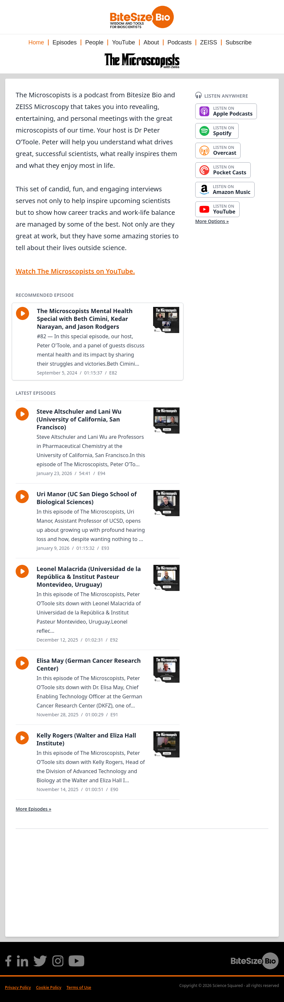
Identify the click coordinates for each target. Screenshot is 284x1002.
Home (36, 42)
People (94, 42)
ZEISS (208, 42)
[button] (22, 313)
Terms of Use (79, 987)
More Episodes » (33, 809)
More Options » (212, 221)
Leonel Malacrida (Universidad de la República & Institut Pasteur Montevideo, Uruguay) (89, 576)
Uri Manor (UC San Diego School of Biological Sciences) (86, 498)
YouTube (123, 42)
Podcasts (179, 42)
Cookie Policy (48, 987)
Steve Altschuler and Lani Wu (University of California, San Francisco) (79, 419)
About (151, 42)
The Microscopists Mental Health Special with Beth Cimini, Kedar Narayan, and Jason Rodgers (85, 318)
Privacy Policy (18, 987)
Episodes (65, 42)
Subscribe (239, 42)
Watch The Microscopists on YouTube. (75, 271)
